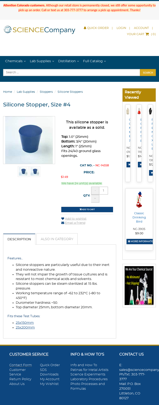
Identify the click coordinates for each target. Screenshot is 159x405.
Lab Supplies (40, 61)
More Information (141, 241)
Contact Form (20, 365)
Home (7, 92)
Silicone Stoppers (70, 92)
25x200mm (25, 327)
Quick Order (96, 28)
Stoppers (46, 92)
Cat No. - (87, 165)
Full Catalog (93, 61)
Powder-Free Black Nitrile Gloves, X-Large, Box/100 (153, 134)
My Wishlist (49, 384)
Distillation (67, 61)
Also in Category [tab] (57, 239)
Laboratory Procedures (89, 379)
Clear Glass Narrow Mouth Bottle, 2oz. (130, 130)
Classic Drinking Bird (139, 217)
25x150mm (25, 322)
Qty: (86, 195)
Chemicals (14, 61)
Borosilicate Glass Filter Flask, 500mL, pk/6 (141, 130)
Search (148, 72)
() (141, 34)
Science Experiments (87, 374)
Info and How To (83, 365)
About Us (17, 384)
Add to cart (87, 209)
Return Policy (20, 379)
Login (121, 28)
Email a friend (73, 223)
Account (141, 28)
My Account (49, 379)
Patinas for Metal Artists (89, 370)
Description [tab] (19, 239)
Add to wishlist (74, 218)
